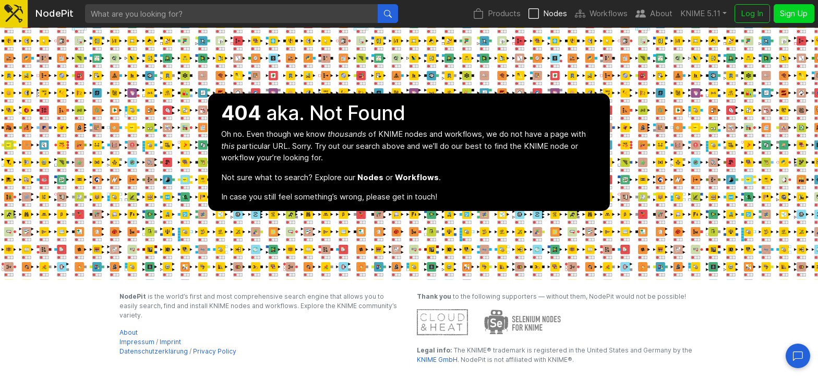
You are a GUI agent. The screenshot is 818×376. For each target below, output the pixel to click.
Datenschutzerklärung (153, 351)
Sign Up (794, 13)
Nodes (547, 14)
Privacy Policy (214, 351)
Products (497, 14)
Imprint (170, 342)
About (653, 14)
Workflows (601, 14)
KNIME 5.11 (700, 13)
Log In (752, 13)
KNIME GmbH (437, 359)
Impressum (136, 342)
